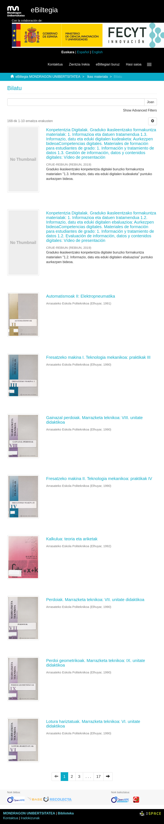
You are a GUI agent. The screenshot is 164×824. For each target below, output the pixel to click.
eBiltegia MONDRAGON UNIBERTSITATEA (47, 76)
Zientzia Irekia (79, 64)
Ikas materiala (97, 76)
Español (83, 52)
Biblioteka (66, 813)
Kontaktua (55, 64)
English (97, 52)
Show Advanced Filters (140, 110)
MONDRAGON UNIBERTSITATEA (29, 813)
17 (98, 776)
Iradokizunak (30, 818)
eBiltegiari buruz (108, 64)
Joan (150, 102)
